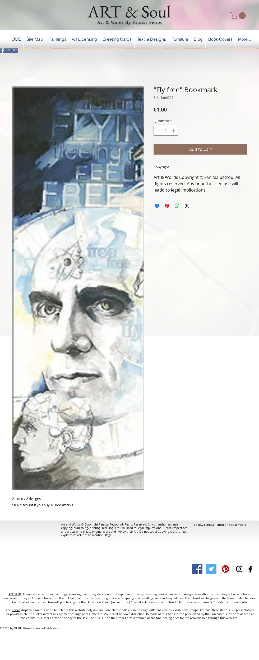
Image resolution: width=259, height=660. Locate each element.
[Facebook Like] (245, 49)
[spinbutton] (165, 130)
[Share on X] (187, 206)
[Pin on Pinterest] (167, 206)
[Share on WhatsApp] (177, 206)
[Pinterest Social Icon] (225, 569)
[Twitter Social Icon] (211, 569)
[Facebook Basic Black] (250, 569)
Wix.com (58, 628)
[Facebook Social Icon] (197, 569)
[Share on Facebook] (157, 206)
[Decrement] (157, 130)
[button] (238, 15)
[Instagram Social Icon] (239, 569)
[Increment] (173, 130)
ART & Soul (129, 11)
